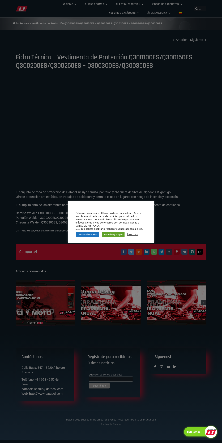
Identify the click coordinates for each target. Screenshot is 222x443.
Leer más (132, 234)
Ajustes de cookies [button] (87, 234)
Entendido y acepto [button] (113, 234)
